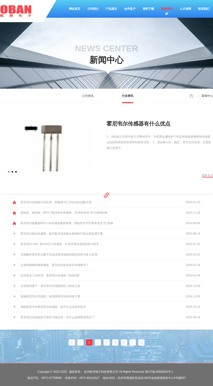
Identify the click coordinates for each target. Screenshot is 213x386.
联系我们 (203, 8)
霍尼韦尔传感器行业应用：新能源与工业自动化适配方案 (56, 202)
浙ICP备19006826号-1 (159, 371)
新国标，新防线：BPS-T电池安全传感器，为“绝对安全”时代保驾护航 (64, 212)
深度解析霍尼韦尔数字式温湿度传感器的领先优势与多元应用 (59, 254)
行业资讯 (127, 95)
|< (71, 342)
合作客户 (130, 8)
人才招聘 (185, 8)
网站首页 (74, 8)
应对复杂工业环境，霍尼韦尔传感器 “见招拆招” (50, 275)
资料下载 (148, 8)
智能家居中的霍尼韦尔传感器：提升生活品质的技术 (53, 306)
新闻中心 (207, 95)
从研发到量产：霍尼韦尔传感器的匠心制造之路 (50, 285)
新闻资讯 (167, 8)
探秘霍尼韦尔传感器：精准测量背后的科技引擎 (50, 296)
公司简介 (93, 8)
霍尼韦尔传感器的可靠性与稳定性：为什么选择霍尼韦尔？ (57, 317)
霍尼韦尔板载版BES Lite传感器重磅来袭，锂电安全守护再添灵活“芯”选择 (67, 223)
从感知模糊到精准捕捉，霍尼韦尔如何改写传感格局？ (55, 264)
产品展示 (111, 8)
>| (141, 342)
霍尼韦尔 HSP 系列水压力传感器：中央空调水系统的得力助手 (60, 244)
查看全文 (207, 175)
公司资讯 (88, 95)
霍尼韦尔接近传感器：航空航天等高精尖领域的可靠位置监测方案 (62, 233)
